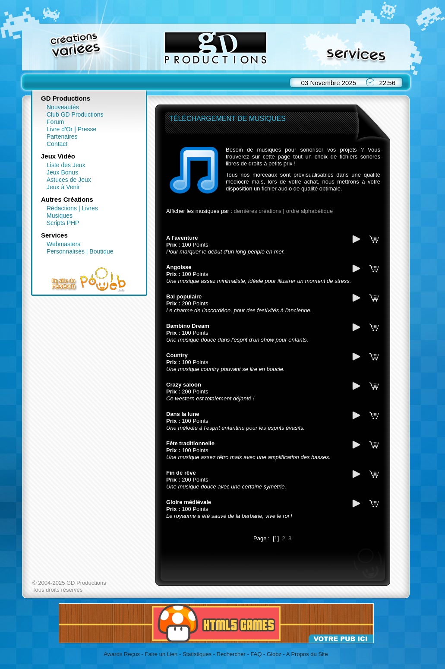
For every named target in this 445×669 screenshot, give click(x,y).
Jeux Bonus (62, 172)
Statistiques (197, 654)
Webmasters (63, 244)
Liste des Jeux (66, 165)
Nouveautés (63, 107)
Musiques (60, 215)
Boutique (101, 251)
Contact (57, 143)
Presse (87, 129)
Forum (55, 121)
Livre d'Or (60, 129)
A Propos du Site (307, 654)
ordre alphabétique (309, 211)
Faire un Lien (161, 654)
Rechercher (231, 654)
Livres (90, 208)
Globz (274, 654)
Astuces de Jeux (69, 179)
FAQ (256, 654)
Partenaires (62, 136)
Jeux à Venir (63, 187)
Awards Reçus (122, 654)
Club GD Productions (75, 114)
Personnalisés (66, 251)
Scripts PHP (63, 222)
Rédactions (62, 208)
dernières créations (258, 211)
